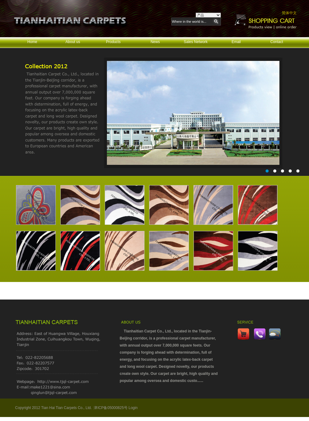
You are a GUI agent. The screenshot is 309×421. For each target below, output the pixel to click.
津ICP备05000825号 (110, 408)
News (155, 42)
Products (113, 42)
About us (73, 42)
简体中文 (289, 13)
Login (132, 408)
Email (236, 42)
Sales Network (195, 42)
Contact (276, 42)
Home (32, 42)
